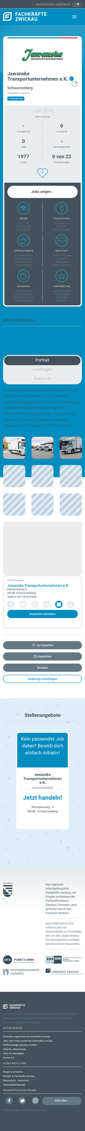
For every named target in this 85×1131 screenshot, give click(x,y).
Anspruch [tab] (42, 378)
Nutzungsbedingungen (14, 1084)
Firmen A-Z (8, 1057)
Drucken (42, 667)
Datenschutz (9, 1080)
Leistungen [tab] (42, 369)
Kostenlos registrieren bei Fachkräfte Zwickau (26, 1036)
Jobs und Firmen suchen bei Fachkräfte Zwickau (28, 1041)
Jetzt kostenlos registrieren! (53, 4)
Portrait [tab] (42, 360)
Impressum (23, 1080)
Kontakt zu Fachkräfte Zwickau (19, 1076)
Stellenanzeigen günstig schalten (20, 1045)
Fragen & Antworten (13, 1072)
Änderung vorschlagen (42, 679)
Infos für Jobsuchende (14, 1049)
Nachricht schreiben (42, 614)
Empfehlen (45, 656)
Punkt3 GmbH (13, 1110)
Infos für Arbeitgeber (13, 1053)
